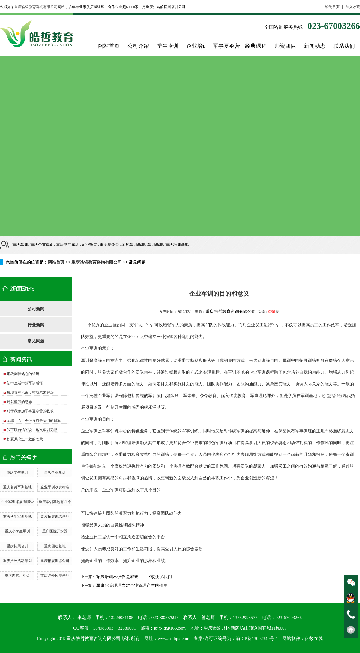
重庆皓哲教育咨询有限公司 (36, 7)
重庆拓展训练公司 (54, 561)
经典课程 (256, 46)
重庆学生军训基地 (17, 516)
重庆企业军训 (55, 472)
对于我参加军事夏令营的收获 (30, 411)
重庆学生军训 (17, 472)
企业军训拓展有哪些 (17, 502)
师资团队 (285, 46)
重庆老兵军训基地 (17, 487)
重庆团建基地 (55, 546)
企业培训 (197, 46)
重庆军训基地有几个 (55, 502)
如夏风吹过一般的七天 (25, 439)
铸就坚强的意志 (19, 402)
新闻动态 (315, 46)
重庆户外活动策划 (17, 561)
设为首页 (332, 7)
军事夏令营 (226, 46)
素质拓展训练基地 (54, 516)
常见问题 (36, 341)
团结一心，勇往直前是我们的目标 (34, 420)
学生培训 (167, 46)
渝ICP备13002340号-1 (257, 638)
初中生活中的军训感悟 (25, 383)
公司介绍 (138, 46)
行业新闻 (36, 325)
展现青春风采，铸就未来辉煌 (30, 392)
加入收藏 (353, 7)
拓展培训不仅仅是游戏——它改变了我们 (134, 577)
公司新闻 (36, 309)
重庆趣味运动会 (17, 575)
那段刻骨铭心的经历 (23, 374)
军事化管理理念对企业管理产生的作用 (132, 585)
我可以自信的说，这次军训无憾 (32, 430)
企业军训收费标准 (54, 487)
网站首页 (109, 46)
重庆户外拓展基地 (54, 575)
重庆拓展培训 (17, 546)
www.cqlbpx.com (174, 638)
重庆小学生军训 (17, 531)
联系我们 (344, 46)
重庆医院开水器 (55, 531)
